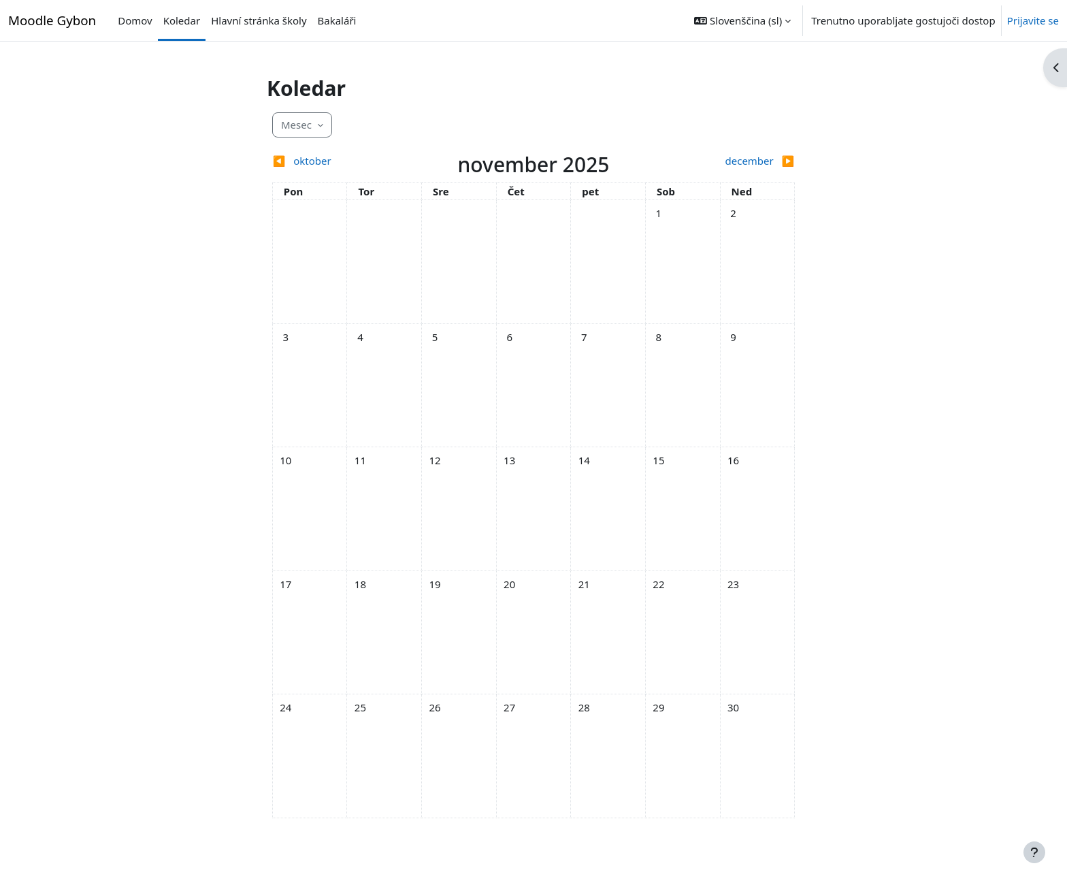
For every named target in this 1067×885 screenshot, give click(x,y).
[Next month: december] (729, 161)
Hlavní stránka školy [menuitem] (258, 20)
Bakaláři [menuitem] (337, 20)
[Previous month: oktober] (337, 161)
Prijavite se (1033, 20)
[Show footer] (1034, 852)
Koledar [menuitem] (182, 20)
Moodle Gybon (52, 20)
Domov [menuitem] (135, 20)
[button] (742, 20)
